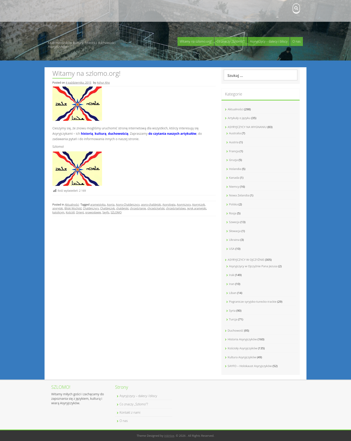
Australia (235, 133)
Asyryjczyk (198, 204)
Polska (233, 204)
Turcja (233, 319)
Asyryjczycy (184, 204)
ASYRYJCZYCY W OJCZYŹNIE (246, 260)
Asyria (110, 204)
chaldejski (122, 208)
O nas (296, 41)
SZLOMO (116, 212)
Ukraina (234, 240)
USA (232, 249)
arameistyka (97, 204)
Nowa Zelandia (239, 195)
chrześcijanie (138, 208)
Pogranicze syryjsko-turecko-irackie (252, 302)
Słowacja (235, 231)
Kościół (70, 212)
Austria (234, 142)
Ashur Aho (103, 83)
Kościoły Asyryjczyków (242, 348)
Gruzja (233, 160)
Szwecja (234, 222)
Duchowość (235, 330)
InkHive (169, 436)
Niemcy (234, 187)
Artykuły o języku (239, 118)
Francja (234, 151)
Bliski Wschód (72, 208)
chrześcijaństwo (176, 208)
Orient (80, 212)
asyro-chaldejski (151, 204)
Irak (231, 275)
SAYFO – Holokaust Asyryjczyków (250, 366)
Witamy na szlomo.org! (196, 41)
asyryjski (57, 208)
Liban (232, 293)
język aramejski (196, 208)
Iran (231, 284)
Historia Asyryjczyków (242, 339)
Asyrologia (168, 204)
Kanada (234, 178)
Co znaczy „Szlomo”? (231, 41)
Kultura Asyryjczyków (242, 357)
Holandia (235, 169)
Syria (232, 310)
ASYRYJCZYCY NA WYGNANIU (247, 127)
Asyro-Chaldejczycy (127, 204)
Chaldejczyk (107, 208)
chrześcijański (156, 208)
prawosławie (93, 212)
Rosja (232, 213)
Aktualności (72, 204)
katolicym (58, 212)
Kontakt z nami (59, 11)
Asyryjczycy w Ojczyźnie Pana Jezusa (253, 266)
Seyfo (105, 212)
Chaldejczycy (91, 208)
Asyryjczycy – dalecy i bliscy (269, 41)
